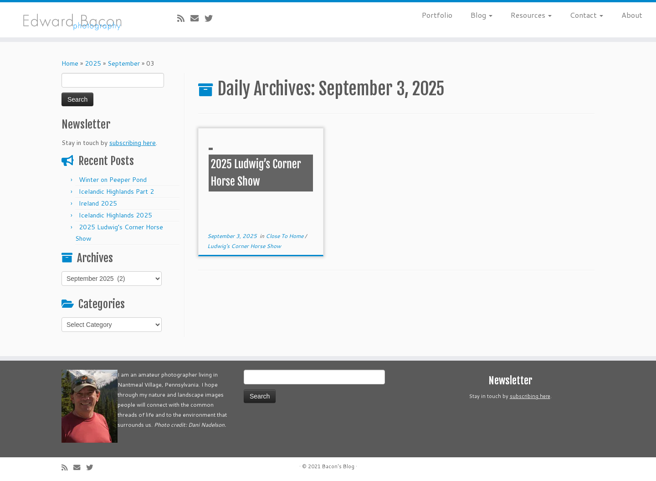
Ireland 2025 (98, 203)
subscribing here (132, 142)
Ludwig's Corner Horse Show (244, 246)
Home (70, 63)
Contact (586, 15)
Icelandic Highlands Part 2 (116, 191)
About (631, 15)
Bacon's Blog (338, 466)
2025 (93, 63)
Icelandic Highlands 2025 (115, 215)
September (124, 63)
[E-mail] (197, 18)
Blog (481, 15)
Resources (531, 15)
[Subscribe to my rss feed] (183, 18)
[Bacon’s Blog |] (75, 20)
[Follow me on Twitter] (212, 18)
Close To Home (285, 236)
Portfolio (437, 15)
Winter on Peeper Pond (113, 179)
